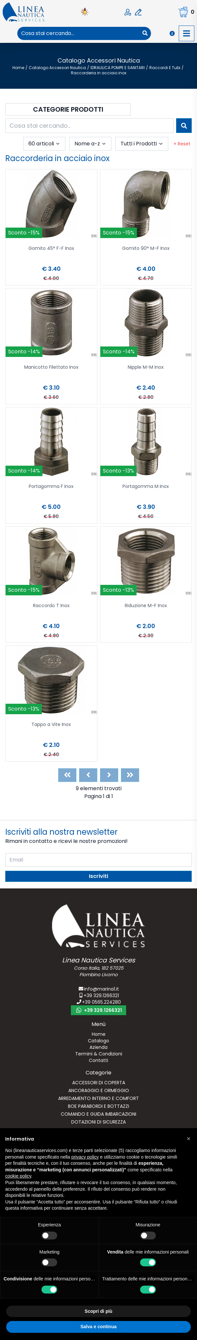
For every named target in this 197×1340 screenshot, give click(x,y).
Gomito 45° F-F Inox (51, 248)
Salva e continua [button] (98, 1326)
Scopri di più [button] (98, 1311)
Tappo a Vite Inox (51, 725)
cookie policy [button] (18, 1176)
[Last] (130, 775)
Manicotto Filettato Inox (51, 367)
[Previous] (88, 775)
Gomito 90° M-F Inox (146, 248)
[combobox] (78, 33)
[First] (67, 775)
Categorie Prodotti (68, 109)
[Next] (109, 775)
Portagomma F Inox (51, 487)
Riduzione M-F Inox (146, 606)
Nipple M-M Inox (146, 367)
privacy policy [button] (85, 1157)
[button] (188, 1138)
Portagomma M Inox (146, 487)
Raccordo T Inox (51, 606)
